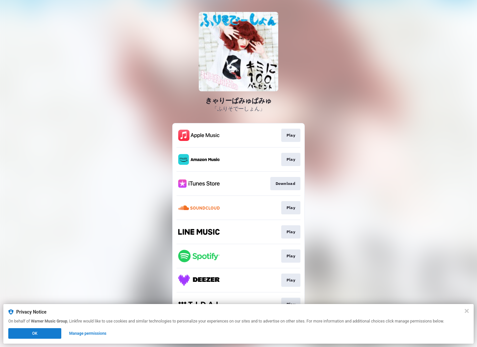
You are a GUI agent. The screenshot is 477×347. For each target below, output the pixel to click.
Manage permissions (88, 333)
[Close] (466, 311)
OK (34, 333)
